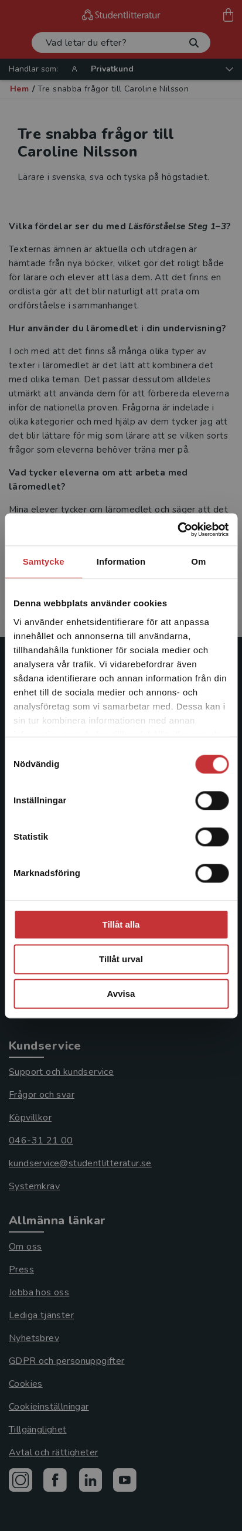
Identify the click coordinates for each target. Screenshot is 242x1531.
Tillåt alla (121, 924)
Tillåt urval (121, 959)
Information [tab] (121, 561)
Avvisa (121, 994)
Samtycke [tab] (43, 561)
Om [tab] (198, 561)
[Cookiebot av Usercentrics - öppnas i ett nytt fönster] (177, 529)
